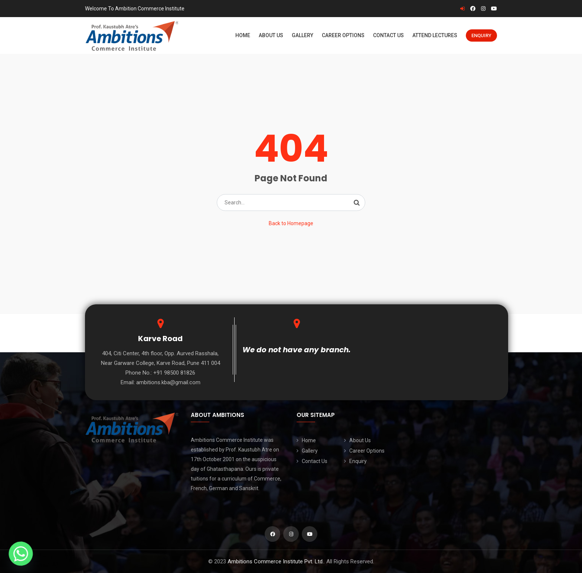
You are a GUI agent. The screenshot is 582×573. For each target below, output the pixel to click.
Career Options (343, 35)
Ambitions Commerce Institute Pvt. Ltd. (276, 561)
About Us (271, 35)
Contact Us (388, 35)
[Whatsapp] (21, 554)
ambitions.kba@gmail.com (168, 382)
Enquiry (481, 35)
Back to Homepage (291, 223)
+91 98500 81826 (174, 372)
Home (242, 35)
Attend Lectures (434, 35)
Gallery (302, 35)
